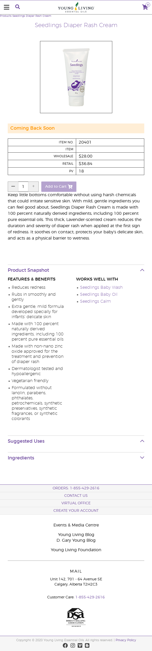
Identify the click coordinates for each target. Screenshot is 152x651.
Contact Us (76, 496)
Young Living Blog (76, 535)
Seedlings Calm (95, 301)
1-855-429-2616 (90, 597)
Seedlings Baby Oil (98, 294)
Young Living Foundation (76, 550)
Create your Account (76, 511)
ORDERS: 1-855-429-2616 (76, 488)
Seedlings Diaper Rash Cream (31, 16)
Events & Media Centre (76, 525)
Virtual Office (76, 503)
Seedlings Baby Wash (101, 287)
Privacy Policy (126, 640)
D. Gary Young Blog (76, 540)
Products (6, 16)
